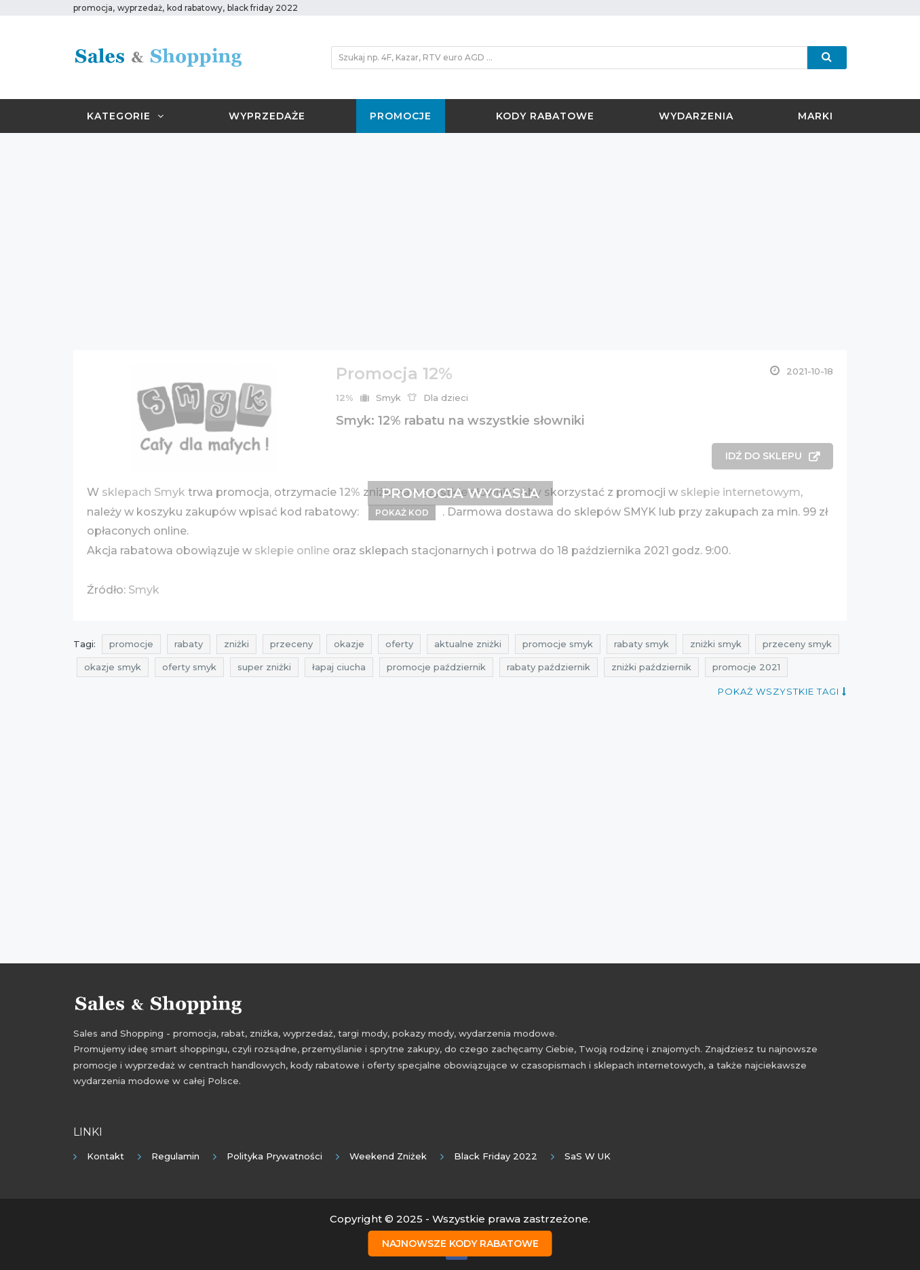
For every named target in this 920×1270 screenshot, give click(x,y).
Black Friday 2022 (495, 1156)
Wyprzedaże (267, 116)
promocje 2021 (746, 666)
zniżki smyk (716, 643)
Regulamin (175, 1156)
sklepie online (292, 550)
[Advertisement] (460, 241)
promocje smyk (557, 643)
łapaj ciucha (339, 666)
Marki (815, 116)
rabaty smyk (641, 643)
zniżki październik (651, 666)
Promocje (401, 116)
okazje (349, 643)
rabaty (188, 643)
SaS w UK (587, 1156)
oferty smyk (189, 666)
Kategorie (125, 116)
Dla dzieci (445, 397)
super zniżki (264, 666)
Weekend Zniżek (388, 1156)
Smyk (388, 397)
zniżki (236, 643)
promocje (131, 643)
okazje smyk (112, 666)
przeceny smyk (797, 643)
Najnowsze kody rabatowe (460, 1243)
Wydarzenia (696, 116)
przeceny (291, 643)
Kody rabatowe (545, 116)
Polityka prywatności (274, 1156)
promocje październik (436, 666)
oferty (399, 643)
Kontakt (105, 1156)
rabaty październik (548, 666)
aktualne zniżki (467, 643)
